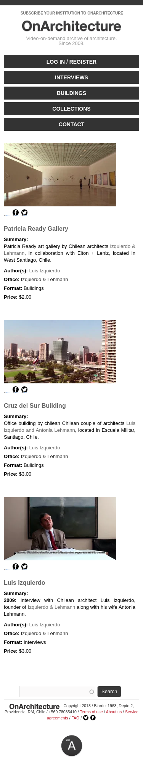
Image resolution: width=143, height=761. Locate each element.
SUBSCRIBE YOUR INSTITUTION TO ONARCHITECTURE (72, 13)
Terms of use (91, 712)
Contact (71, 124)
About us (114, 712)
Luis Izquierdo (44, 271)
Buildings (71, 93)
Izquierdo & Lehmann (44, 279)
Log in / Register (71, 62)
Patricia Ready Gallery (36, 228)
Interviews (71, 77)
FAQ (75, 718)
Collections (71, 109)
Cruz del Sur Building (35, 405)
